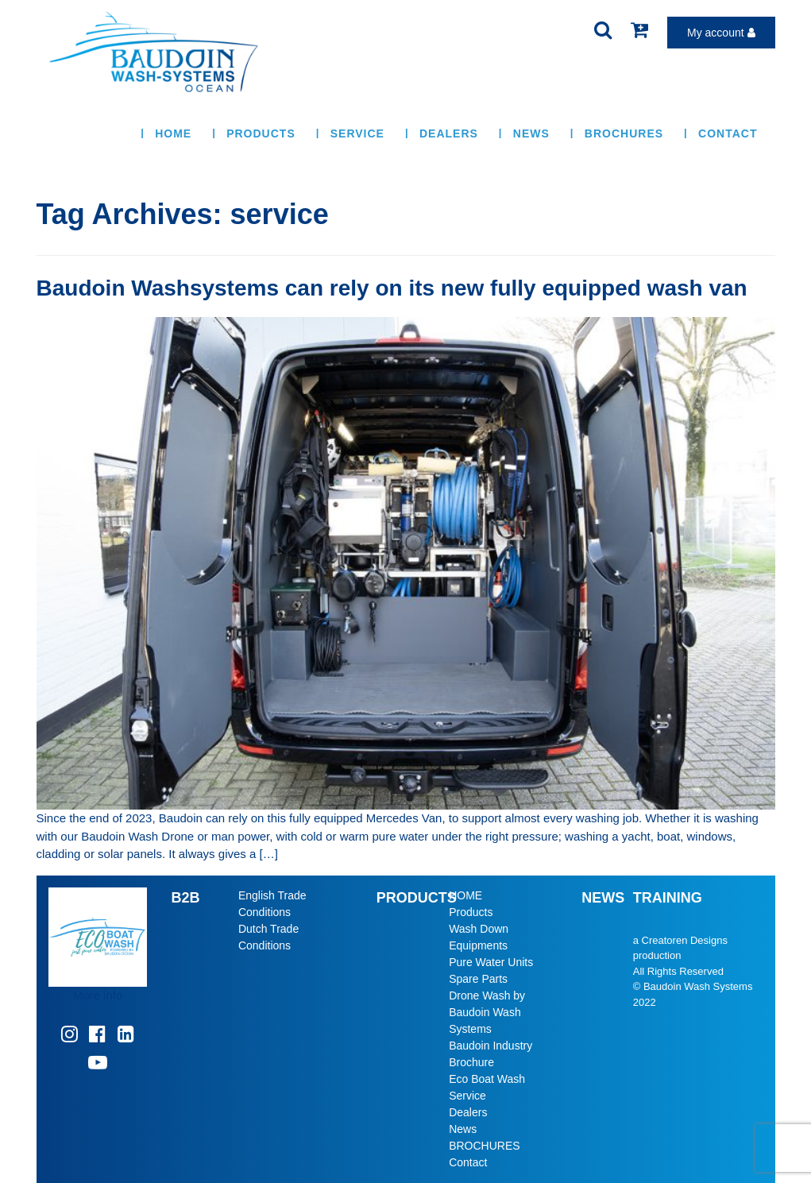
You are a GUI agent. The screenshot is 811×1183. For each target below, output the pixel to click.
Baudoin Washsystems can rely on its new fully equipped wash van (392, 288)
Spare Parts (478, 978)
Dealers (448, 133)
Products (260, 133)
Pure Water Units (491, 962)
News (531, 133)
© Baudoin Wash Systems (693, 986)
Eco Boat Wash (487, 1079)
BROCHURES (624, 133)
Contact (727, 133)
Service (357, 133)
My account (721, 32)
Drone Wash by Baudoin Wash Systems (487, 1012)
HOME (173, 133)
